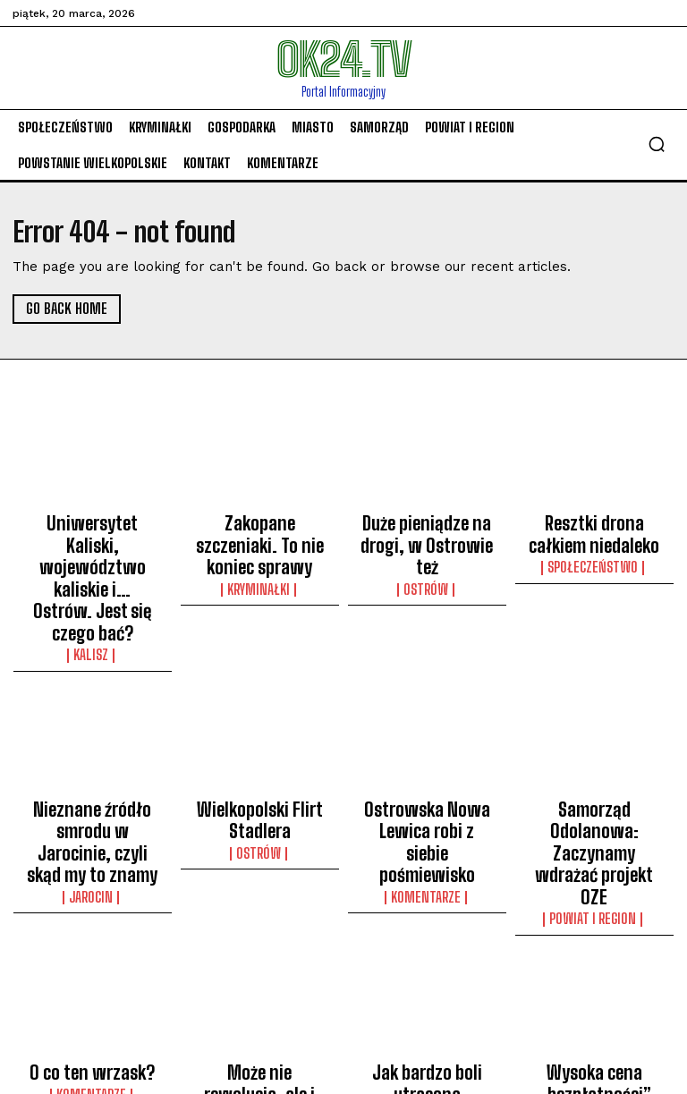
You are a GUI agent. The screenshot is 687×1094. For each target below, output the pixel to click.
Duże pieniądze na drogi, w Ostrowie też (427, 527)
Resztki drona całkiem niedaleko (593, 527)
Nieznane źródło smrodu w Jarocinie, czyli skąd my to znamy (92, 751)
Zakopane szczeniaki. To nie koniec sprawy (260, 527)
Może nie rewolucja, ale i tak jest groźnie (260, 945)
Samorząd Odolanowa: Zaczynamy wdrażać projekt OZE (594, 751)
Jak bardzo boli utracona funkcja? (427, 945)
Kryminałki (259, 553)
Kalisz (92, 586)
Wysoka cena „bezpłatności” (594, 945)
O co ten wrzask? (92, 937)
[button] (656, 144)
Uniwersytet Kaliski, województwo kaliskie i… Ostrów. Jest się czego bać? (92, 543)
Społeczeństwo (594, 553)
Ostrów (427, 553)
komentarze (426, 786)
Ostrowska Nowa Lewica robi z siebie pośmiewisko (426, 751)
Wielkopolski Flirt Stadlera (259, 743)
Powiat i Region (594, 786)
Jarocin (92, 786)
